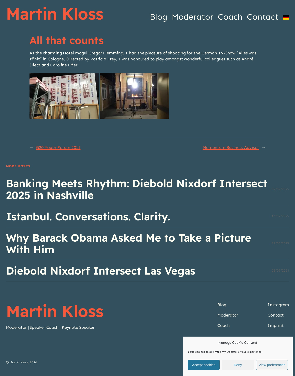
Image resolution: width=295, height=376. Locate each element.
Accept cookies (203, 365)
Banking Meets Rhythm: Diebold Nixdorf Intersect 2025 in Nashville (136, 189)
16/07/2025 (280, 216)
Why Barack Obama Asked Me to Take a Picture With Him (128, 243)
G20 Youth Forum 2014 (58, 147)
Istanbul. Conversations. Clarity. (88, 216)
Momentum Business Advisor (231, 147)
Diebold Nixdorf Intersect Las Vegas (100, 270)
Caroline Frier (63, 65)
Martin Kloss (54, 13)
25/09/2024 (280, 270)
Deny (238, 365)
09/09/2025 (280, 189)
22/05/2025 (280, 243)
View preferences (272, 365)
